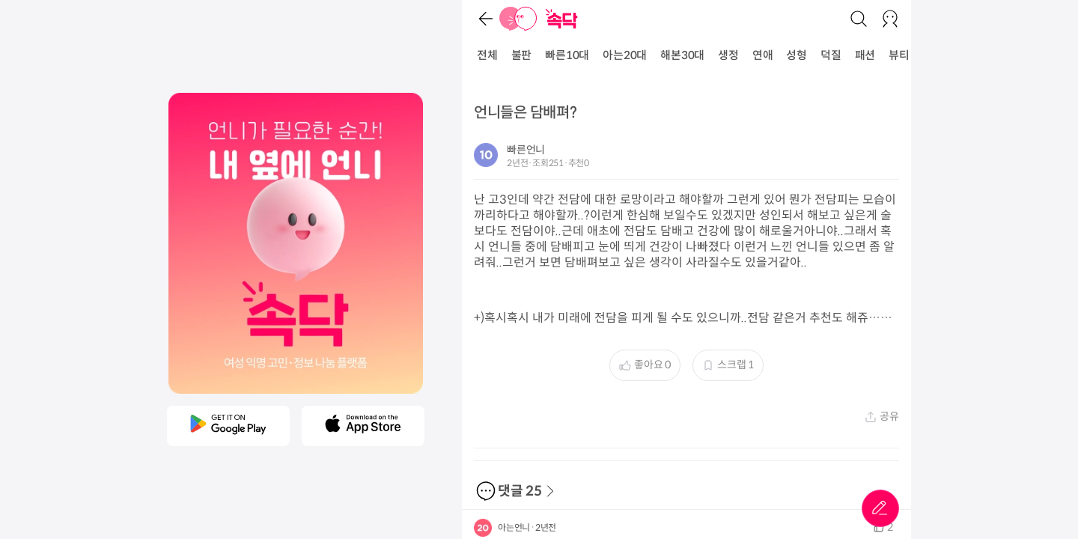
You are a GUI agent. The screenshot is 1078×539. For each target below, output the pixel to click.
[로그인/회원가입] (890, 19)
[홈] (518, 18)
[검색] (858, 18)
